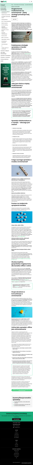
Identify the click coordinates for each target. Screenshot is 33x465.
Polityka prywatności (16, 454)
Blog (12, 4)
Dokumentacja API (16, 453)
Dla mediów (16, 444)
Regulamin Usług (16, 450)
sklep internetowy (28, 53)
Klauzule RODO (16, 456)
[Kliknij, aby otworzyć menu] (31, 1)
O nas (16, 441)
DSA (16, 457)
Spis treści (14, 19)
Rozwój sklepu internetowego (19, 4)
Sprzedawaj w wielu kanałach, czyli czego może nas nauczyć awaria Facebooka (21, 405)
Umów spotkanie (16, 419)
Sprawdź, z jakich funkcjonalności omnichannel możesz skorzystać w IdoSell (22, 390)
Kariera (16, 443)
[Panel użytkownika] (30, 1)
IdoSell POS (17, 286)
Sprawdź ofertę (5, 84)
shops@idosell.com (17, 427)
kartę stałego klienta (21, 236)
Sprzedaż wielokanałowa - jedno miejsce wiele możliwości (21, 402)
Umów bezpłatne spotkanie (26, 462)
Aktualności (16, 446)
